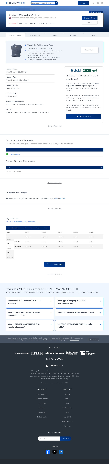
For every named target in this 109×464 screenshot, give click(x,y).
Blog (67, 402)
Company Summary (15, 35)
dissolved (13, 23)
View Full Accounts (54, 253)
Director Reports (42, 388)
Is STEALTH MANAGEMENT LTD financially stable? (75, 315)
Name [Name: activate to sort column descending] (8, 167)
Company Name (11, 69)
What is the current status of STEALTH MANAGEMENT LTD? (24, 303)
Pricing (83, 3)
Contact (93, 35)
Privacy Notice (51, 458)
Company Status (12, 85)
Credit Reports (42, 383)
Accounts (9, 109)
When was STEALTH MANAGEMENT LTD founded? (24, 291)
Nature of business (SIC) (15, 101)
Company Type (11, 77)
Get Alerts (89, 23)
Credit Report (35, 35)
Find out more (74, 329)
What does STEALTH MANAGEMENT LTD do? (76, 301)
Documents (74, 35)
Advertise (67, 415)
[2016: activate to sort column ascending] (47, 228)
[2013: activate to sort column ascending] (86, 228)
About (67, 388)
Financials (54, 35)
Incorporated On (11, 93)
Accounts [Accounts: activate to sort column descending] (9, 228)
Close (95, 329)
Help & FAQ (67, 406)
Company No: (47, 23)
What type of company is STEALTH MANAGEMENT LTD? (72, 291)
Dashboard (42, 402)
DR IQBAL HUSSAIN (12, 154)
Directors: (34, 23)
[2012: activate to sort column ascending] (97, 228)
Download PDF (96, 12)
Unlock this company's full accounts (21, 221)
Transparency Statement (67, 458)
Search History (67, 411)
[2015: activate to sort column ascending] (61, 228)
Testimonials (67, 397)
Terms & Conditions (38, 458)
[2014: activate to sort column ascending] (74, 228)
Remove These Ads (55, 126)
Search (67, 383)
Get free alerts (60, 198)
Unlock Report (89, 18)
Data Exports (42, 406)
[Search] (56, 3)
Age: (24, 23)
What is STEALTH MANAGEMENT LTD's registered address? (24, 315)
